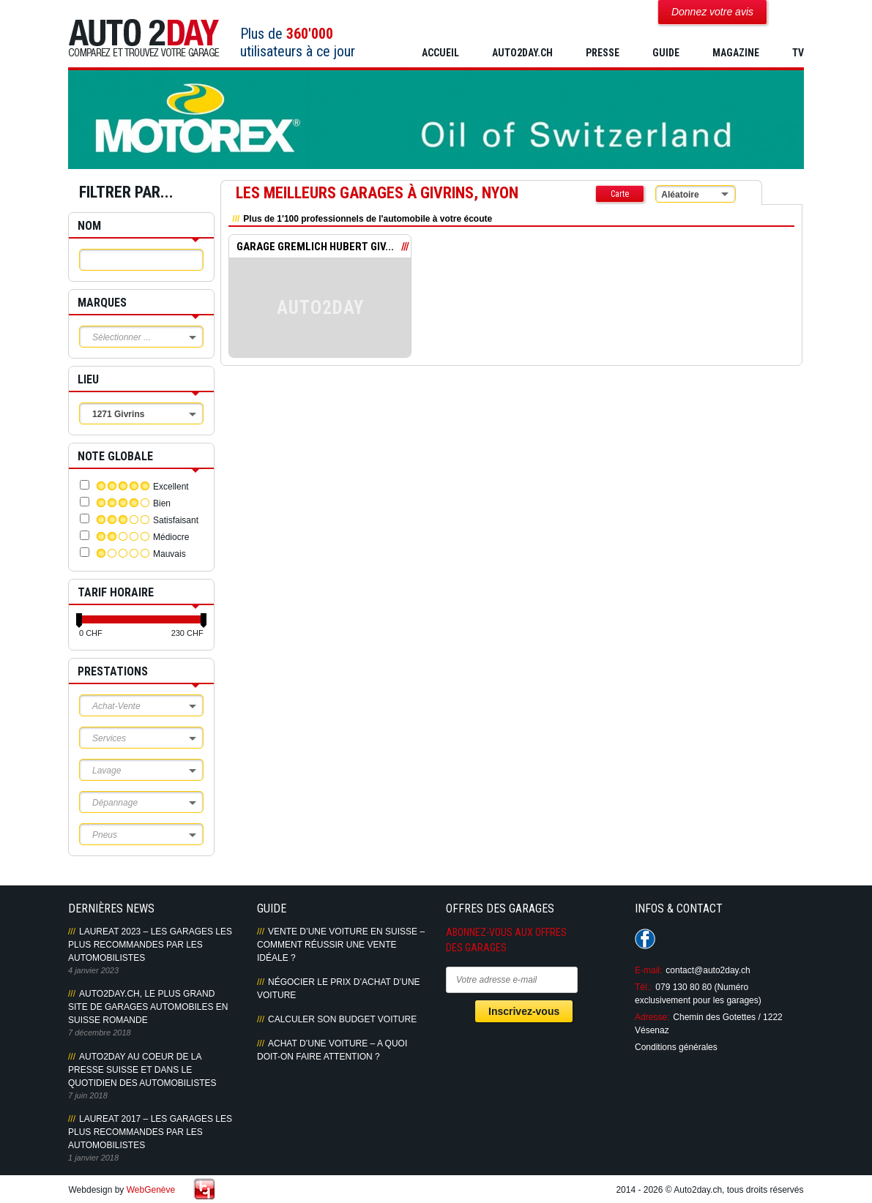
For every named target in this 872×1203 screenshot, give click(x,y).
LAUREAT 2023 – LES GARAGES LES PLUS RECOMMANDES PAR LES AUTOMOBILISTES (150, 944)
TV (798, 53)
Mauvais (169, 554)
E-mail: (648, 970)
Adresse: (652, 1017)
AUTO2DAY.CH (522, 53)
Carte (620, 194)
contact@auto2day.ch (708, 970)
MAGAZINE (735, 53)
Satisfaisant (175, 520)
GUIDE (665, 53)
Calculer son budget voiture (342, 1019)
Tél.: (643, 987)
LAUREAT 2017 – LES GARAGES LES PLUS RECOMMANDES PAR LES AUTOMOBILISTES (150, 1132)
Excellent (171, 486)
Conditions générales (676, 1047)
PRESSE (602, 53)
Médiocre (171, 537)
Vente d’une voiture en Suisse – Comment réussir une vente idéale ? (341, 944)
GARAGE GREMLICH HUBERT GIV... (315, 246)
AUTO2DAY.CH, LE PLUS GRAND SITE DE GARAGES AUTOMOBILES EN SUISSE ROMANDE (148, 1007)
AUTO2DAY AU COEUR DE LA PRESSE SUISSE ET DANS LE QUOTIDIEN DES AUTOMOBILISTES (142, 1070)
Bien (162, 503)
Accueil (440, 53)
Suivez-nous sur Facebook (645, 939)
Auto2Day (144, 38)
